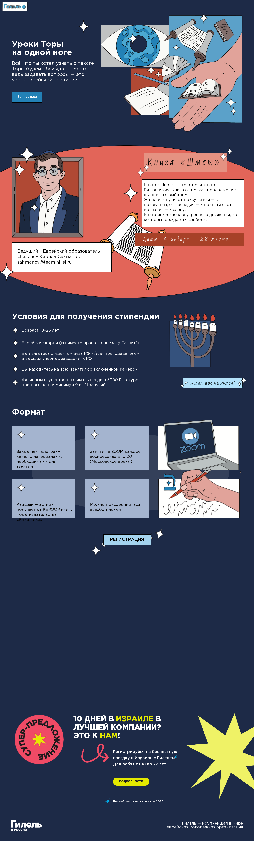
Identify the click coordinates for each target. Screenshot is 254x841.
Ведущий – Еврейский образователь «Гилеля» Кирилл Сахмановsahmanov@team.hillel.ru (58, 256)
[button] (27, 97)
